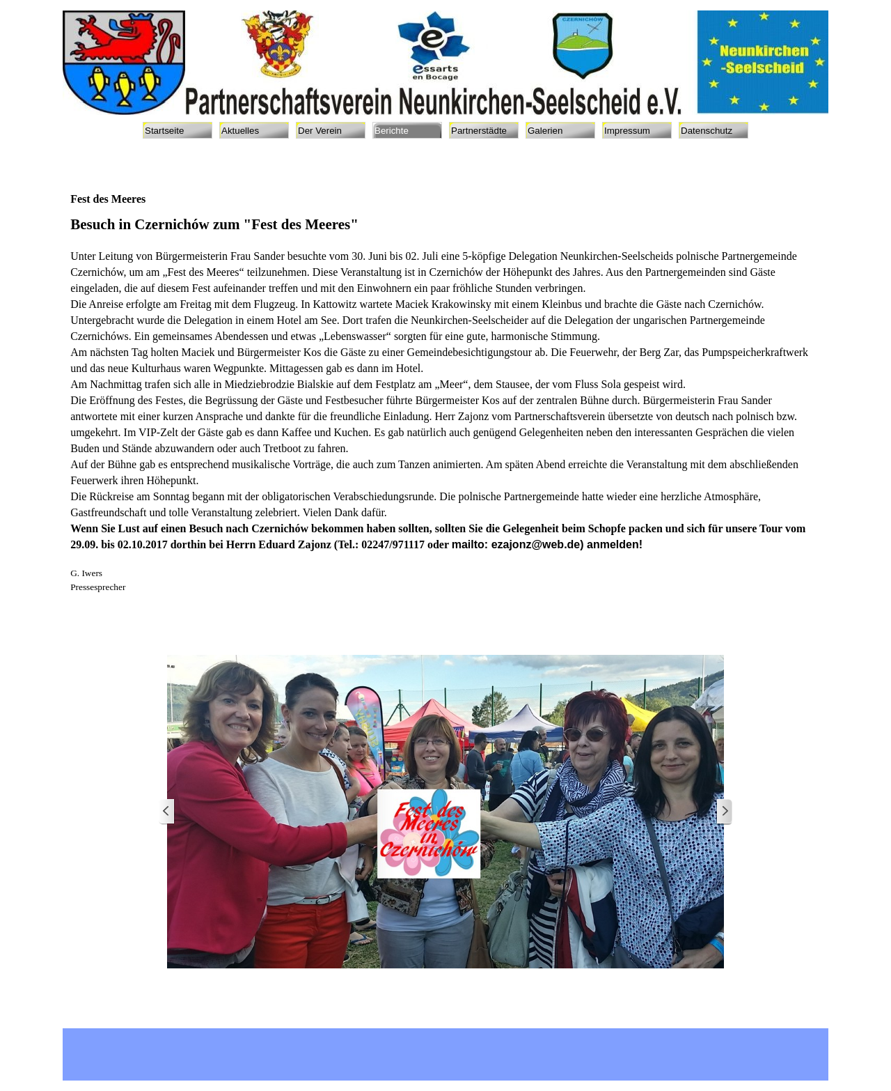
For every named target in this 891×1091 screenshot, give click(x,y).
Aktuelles (240, 130)
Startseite (164, 130)
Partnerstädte (479, 130)
